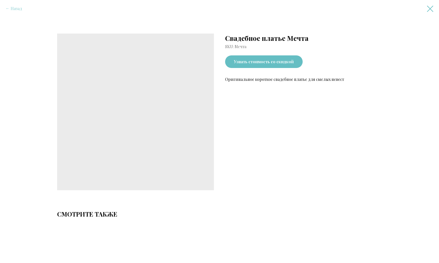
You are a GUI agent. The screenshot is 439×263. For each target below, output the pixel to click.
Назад (16, 8)
